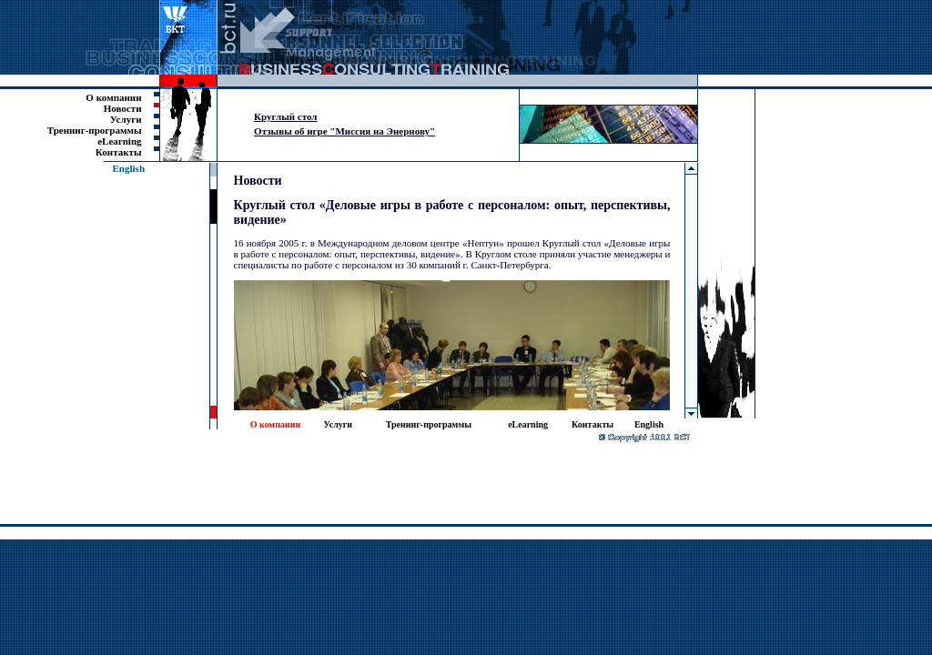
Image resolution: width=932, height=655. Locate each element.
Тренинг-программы (94, 130)
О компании (113, 97)
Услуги (126, 119)
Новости (123, 108)
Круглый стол (285, 116)
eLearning (119, 141)
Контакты (119, 151)
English (129, 168)
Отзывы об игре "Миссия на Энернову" (344, 131)
